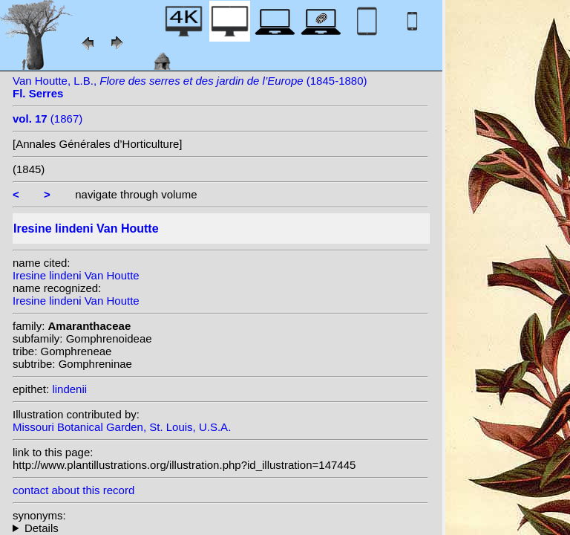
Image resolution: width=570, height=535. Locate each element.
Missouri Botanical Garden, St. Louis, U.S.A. (122, 427)
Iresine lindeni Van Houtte (76, 275)
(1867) (47, 118)
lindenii (69, 389)
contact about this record (73, 490)
